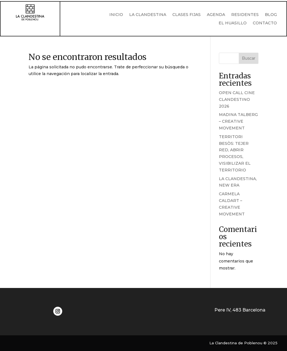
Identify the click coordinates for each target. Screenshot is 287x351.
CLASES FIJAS (186, 15)
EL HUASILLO (233, 23)
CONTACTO (265, 23)
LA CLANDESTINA (147, 15)
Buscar (248, 58)
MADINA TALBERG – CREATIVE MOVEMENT (238, 121)
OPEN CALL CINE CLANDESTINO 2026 (237, 99)
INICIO (116, 15)
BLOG (271, 15)
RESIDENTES (245, 15)
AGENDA (216, 15)
